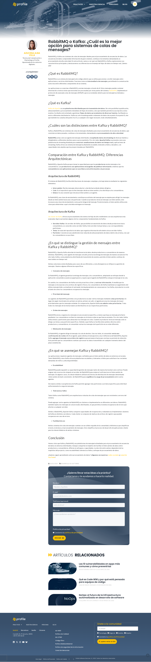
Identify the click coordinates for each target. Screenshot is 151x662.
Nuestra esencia (97, 4)
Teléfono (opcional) (60, 501)
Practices (79, 4)
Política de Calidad (62, 634)
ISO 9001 (58, 631)
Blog (125, 4)
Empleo (128, 633)
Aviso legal (39, 659)
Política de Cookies (61, 659)
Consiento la (68, 532)
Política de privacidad (61, 529)
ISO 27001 (58, 637)
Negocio (112, 633)
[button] (28, 77)
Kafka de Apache (54, 108)
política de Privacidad (116, 637)
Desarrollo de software (70, 463)
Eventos (120, 633)
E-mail (55, 492)
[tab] (16, 630)
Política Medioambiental (63, 644)
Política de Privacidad (49, 659)
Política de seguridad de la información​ (69, 647)
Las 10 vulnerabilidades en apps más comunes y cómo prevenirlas (99, 565)
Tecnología (103, 633)
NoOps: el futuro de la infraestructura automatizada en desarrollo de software (101, 596)
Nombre (56, 483)
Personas (113, 4)
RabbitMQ (113, 90)
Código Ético (59, 641)
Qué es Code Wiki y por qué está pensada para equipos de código (102, 581)
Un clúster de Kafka (55, 216)
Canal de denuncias (62, 650)
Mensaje (56, 510)
